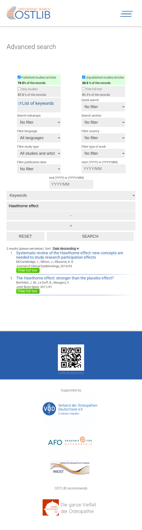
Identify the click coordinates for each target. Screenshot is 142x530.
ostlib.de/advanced (71, 373)
